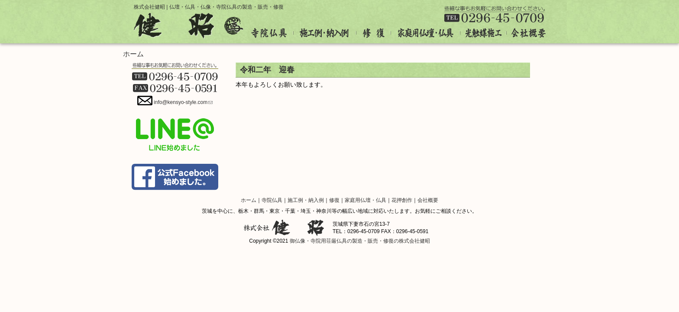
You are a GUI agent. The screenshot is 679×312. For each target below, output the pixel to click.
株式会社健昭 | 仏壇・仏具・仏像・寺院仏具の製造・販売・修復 (209, 7)
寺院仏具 (272, 33)
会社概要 (526, 33)
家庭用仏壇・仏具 (425, 33)
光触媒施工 (483, 33)
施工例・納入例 (325, 33)
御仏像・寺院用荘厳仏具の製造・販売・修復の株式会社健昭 (360, 241)
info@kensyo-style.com (183, 102)
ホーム (133, 54)
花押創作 (401, 200)
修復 (373, 33)
